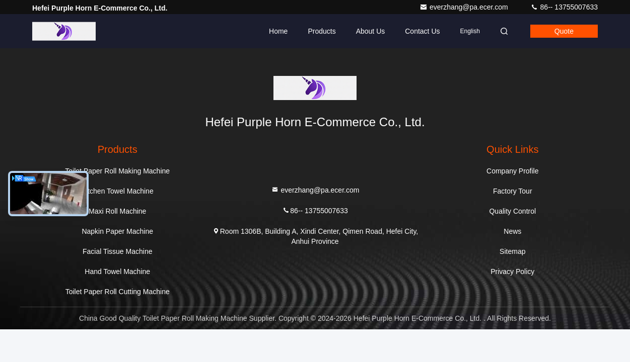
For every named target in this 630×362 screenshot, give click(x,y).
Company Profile (512, 171)
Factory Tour (512, 191)
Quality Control (512, 211)
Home (278, 31)
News (512, 231)
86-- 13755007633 (564, 7)
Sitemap (512, 251)
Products (321, 31)
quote (564, 31)
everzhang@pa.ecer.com (464, 7)
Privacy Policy (512, 271)
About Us (370, 31)
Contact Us (422, 31)
